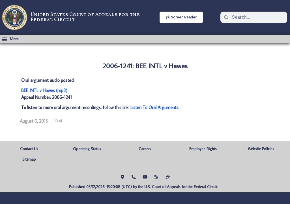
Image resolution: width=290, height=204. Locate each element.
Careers (145, 148)
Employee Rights (203, 148)
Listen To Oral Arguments (154, 107)
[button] (10, 39)
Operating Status (87, 148)
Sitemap (29, 159)
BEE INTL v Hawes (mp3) (44, 90)
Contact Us (29, 148)
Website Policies (261, 148)
